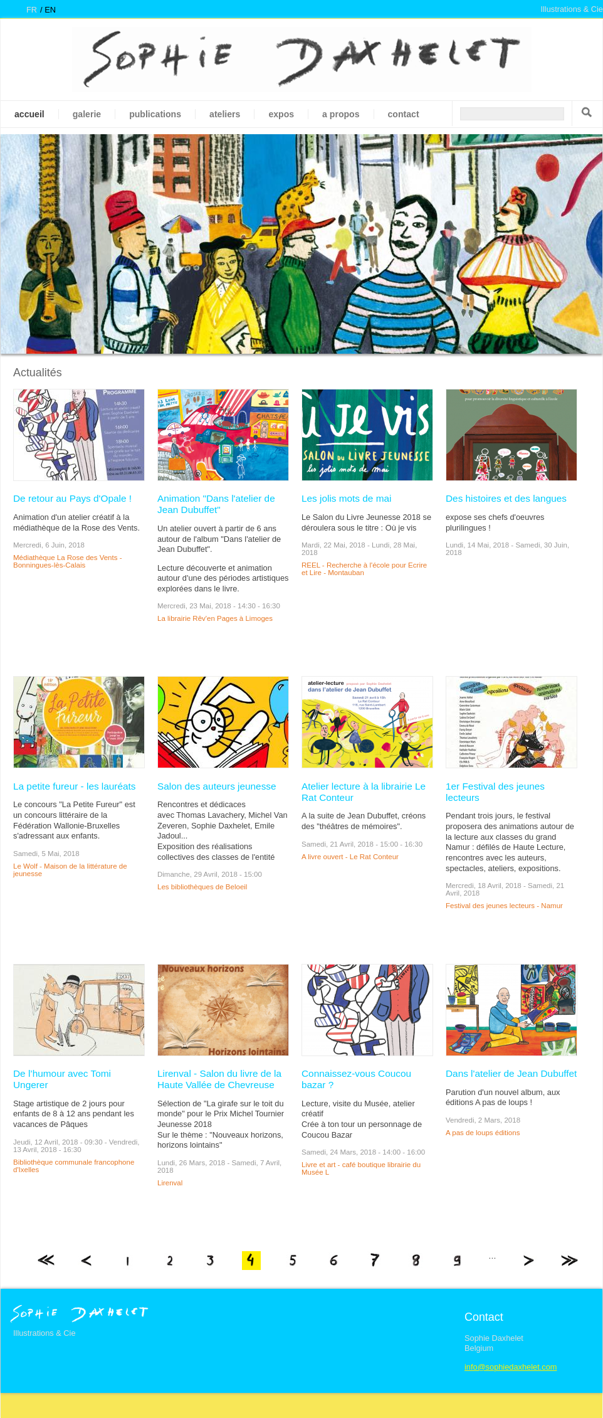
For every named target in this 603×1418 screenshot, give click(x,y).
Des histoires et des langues (506, 498)
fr (31, 9)
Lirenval (169, 1183)
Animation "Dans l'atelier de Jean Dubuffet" (216, 504)
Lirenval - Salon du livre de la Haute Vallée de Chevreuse (219, 1079)
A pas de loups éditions (483, 1132)
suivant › (527, 1260)
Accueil (29, 114)
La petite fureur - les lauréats (74, 786)
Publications (155, 114)
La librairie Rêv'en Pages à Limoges (215, 618)
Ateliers (224, 114)
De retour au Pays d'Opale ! (72, 498)
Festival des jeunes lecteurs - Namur (504, 905)
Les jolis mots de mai (346, 498)
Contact (403, 114)
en (50, 9)
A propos (340, 114)
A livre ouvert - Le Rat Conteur (350, 856)
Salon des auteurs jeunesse (216, 786)
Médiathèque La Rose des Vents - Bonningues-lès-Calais (67, 561)
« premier (45, 1260)
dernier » (569, 1260)
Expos (281, 114)
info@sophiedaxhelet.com (510, 1367)
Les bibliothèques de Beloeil (202, 887)
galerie (87, 114)
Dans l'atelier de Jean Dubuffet (511, 1073)
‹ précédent (87, 1260)
